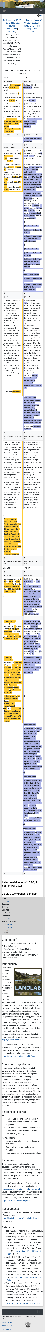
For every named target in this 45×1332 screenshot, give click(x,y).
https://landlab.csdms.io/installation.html (19, 1218)
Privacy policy (7, 1322)
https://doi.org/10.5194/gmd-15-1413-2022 (24, 1303)
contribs (11, 32)
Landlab (5, 901)
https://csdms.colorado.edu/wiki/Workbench (21, 1056)
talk (15, 29)
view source (35, 26)
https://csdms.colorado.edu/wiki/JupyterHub (21, 1189)
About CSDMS (7, 1326)
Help (40, 15)
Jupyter (9, 924)
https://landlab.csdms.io (12, 1040)
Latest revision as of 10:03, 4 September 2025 (32, 23)
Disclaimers (6, 1329)
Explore (9, 927)
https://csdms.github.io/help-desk (16, 1200)
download (6, 918)
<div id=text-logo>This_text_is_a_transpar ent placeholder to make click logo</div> (4, 4)
